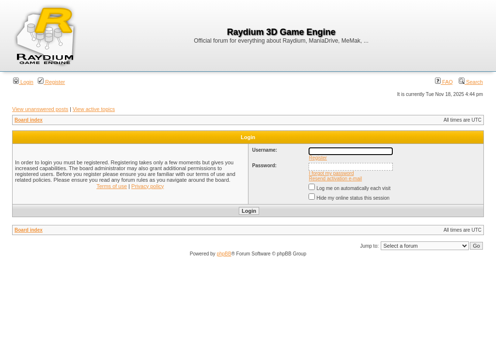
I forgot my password (331, 173)
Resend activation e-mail (335, 178)
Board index (29, 120)
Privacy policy (147, 186)
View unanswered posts (40, 109)
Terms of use (111, 186)
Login (23, 82)
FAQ (444, 82)
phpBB (224, 253)
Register (51, 82)
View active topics (94, 109)
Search (471, 82)
